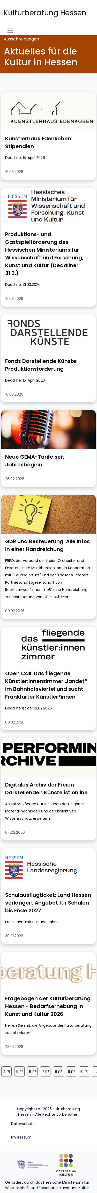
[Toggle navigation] (10, 30)
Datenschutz (22, 1123)
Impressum (21, 1137)
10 (82, 1071)
